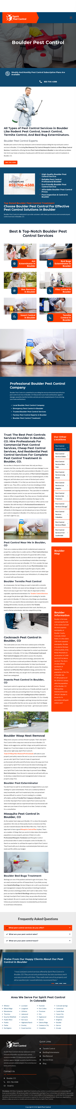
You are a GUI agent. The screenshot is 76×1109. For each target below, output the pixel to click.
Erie (40, 1014)
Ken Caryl (24, 1020)
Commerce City (44, 1025)
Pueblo (6, 1022)
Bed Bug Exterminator (51, 1052)
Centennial (59, 1008)
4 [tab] (64, 983)
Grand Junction (26, 1028)
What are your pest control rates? (22, 934)
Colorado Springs (62, 1006)
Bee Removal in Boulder (28, 290)
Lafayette (24, 1017)
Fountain (42, 1006)
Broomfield (60, 1017)
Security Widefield (10, 1017)
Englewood (42, 1017)
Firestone (42, 1011)
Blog (44, 1063)
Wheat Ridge (8, 1008)
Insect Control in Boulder (27, 316)
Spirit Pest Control (44, 1107)
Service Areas (48, 1060)
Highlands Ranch (26, 1022)
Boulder (58, 1022)
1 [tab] (52, 983)
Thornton (7, 1014)
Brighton (59, 1020)
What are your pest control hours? (22, 941)
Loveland (24, 1006)
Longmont (24, 1008)
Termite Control (49, 1048)
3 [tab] (60, 983)
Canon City (60, 1014)
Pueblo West (8, 1020)
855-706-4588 (50, 82)
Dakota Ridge (43, 1022)
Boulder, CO (11, 1078)
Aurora (58, 1025)
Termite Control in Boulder (66, 317)
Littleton (24, 1011)
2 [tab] (56, 983)
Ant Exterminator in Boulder (27, 263)
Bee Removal (48, 1056)
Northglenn (7, 1028)
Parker (6, 1025)
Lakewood (24, 1014)
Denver (41, 1020)
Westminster (8, 1011)
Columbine (42, 1028)
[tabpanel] (38, 45)
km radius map (61, 578)
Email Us (10, 1086)
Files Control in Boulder (63, 290)
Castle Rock (60, 1011)
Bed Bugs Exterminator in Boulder (63, 263)
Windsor (7, 1006)
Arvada (58, 1028)
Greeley (24, 1025)
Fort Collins (43, 1008)
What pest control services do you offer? (25, 928)
